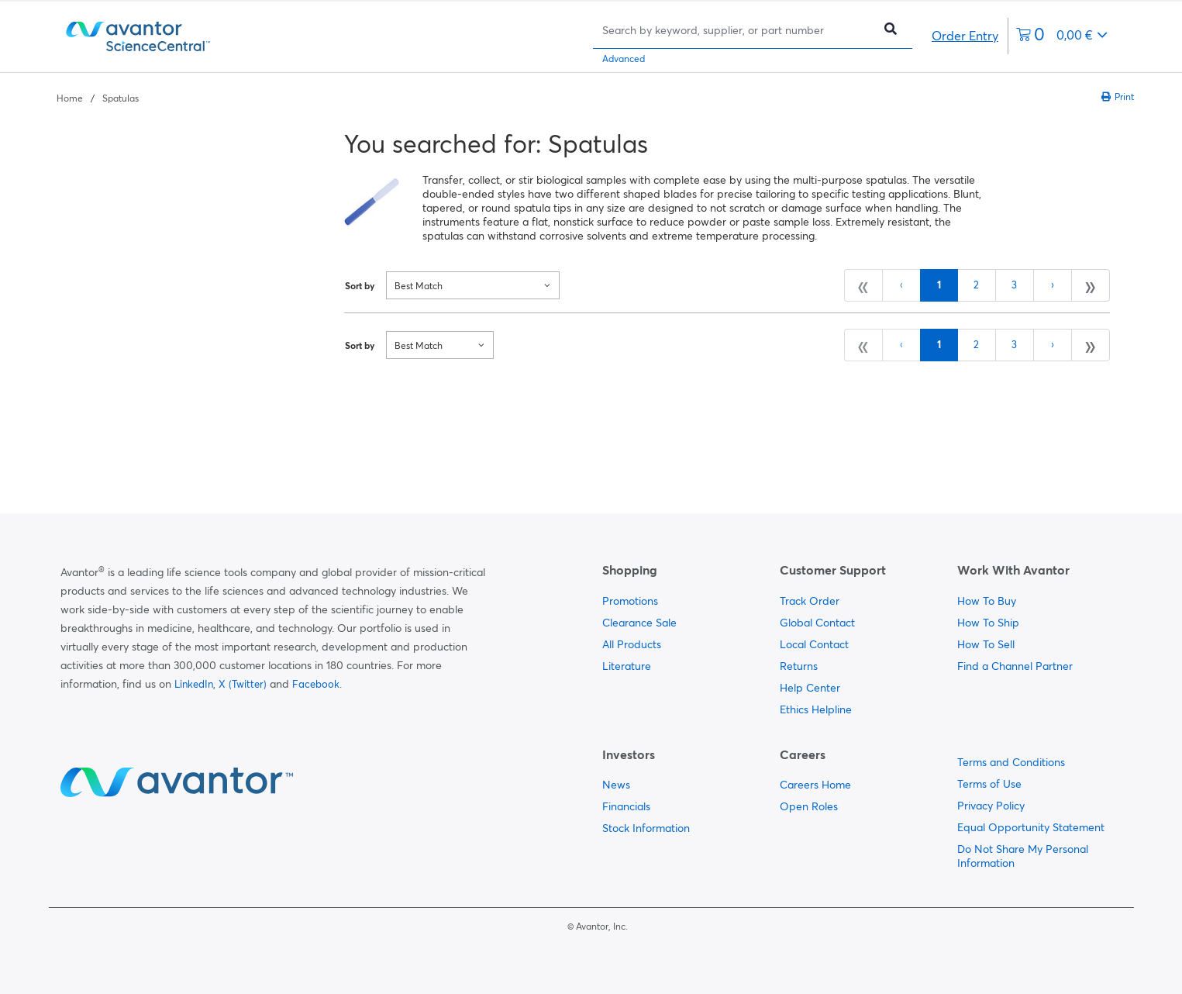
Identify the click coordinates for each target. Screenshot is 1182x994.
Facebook (315, 684)
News (616, 785)
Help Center (810, 688)
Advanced (623, 58)
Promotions (630, 601)
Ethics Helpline (816, 709)
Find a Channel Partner (1015, 666)
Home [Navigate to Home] (70, 98)
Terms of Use (989, 784)
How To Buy (986, 601)
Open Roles (809, 806)
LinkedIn (193, 684)
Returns (799, 666)
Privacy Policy (991, 806)
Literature (626, 666)
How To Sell (986, 644)
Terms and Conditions (1011, 762)
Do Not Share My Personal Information (1022, 856)
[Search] (737, 29)
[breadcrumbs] (98, 97)
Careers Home (815, 785)
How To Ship (988, 623)
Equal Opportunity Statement (1030, 827)
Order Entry (965, 35)
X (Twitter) (243, 684)
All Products (631, 644)
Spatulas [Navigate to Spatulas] (120, 98)
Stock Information (646, 828)
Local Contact (814, 644)
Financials (626, 806)
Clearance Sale (639, 623)
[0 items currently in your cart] (1061, 36)
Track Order (809, 601)
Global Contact (817, 623)
